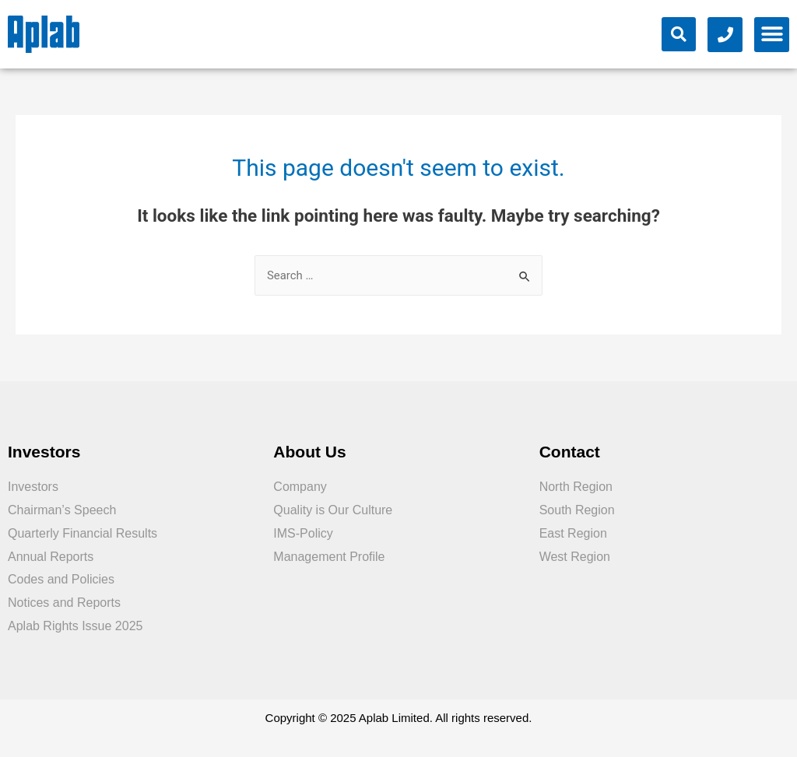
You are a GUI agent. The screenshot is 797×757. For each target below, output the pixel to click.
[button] (771, 34)
